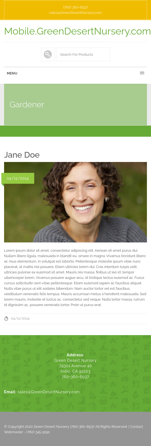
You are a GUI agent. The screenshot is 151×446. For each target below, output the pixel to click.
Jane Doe (22, 155)
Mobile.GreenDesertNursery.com (77, 31)
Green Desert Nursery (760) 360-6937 (64, 427)
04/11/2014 (20, 318)
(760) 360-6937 (75, 7)
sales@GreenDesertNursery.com (75, 13)
